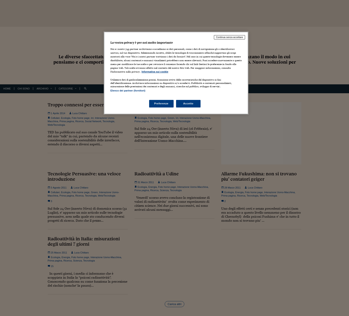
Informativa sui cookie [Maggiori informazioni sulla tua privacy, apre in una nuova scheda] (155, 71)
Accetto (188, 103)
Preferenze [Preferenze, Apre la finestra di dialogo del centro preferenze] (161, 103)
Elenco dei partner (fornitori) (127, 90)
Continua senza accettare (229, 37)
